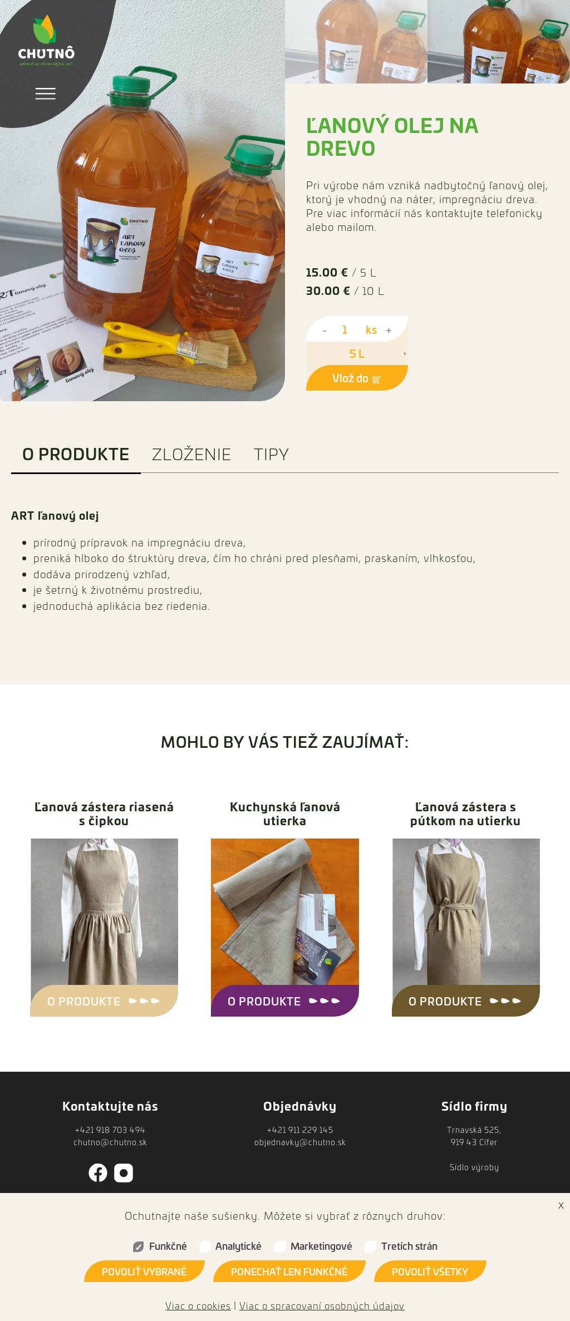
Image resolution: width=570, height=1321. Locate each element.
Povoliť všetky (430, 1271)
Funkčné (168, 1246)
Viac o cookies (198, 1305)
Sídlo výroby (474, 1167)
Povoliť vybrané (144, 1271)
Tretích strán (409, 1246)
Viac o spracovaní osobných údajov (322, 1305)
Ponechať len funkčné (289, 1271)
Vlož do (357, 377)
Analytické (238, 1246)
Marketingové (321, 1246)
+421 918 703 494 (110, 1130)
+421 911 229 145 (300, 1130)
